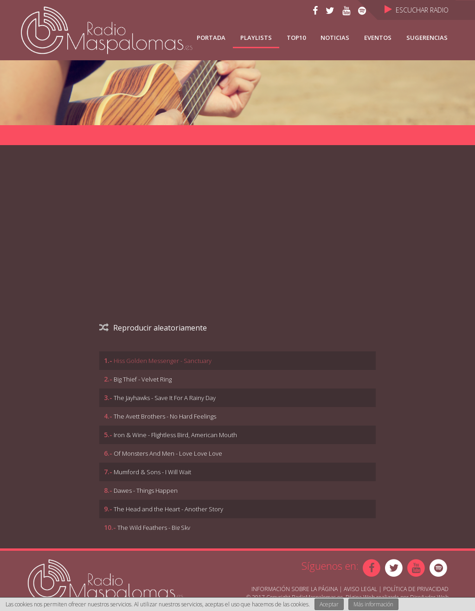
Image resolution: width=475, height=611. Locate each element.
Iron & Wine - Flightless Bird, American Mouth (175, 435)
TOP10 (296, 37)
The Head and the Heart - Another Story (168, 509)
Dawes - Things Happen (146, 490)
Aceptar (329, 604)
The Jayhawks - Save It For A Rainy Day (165, 398)
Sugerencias (427, 37)
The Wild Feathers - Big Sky (153, 527)
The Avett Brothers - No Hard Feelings (165, 416)
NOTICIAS (335, 37)
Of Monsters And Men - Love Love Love (168, 453)
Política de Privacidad (416, 589)
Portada (211, 37)
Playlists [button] (256, 37)
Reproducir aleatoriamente (153, 328)
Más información (373, 604)
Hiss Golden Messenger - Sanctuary (163, 360)
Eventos (378, 37)
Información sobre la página (294, 589)
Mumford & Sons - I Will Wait (152, 472)
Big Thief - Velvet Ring (143, 379)
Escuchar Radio (417, 10)
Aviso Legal (360, 589)
